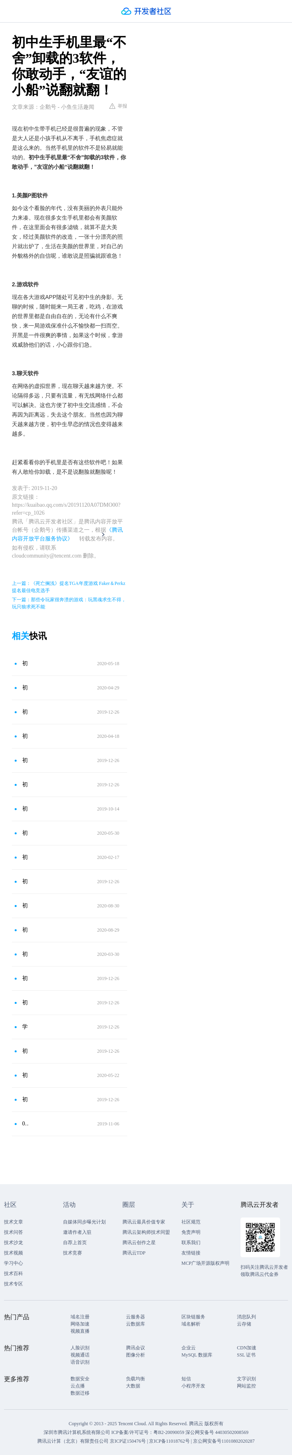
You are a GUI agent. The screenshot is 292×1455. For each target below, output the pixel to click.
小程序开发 (193, 1386)
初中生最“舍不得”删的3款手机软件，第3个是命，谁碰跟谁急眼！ (25, 906)
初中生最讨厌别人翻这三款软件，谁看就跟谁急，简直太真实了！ (25, 978)
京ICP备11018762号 (169, 1441)
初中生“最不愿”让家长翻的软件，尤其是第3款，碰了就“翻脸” (25, 1002)
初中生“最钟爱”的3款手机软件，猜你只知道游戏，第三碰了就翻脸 (25, 1099)
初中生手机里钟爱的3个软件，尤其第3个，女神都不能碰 (25, 809)
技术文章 (13, 1222)
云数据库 (135, 1324)
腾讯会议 (135, 1348)
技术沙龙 (13, 1242)
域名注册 (80, 1317)
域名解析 (190, 1324)
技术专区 (13, 1284)
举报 (118, 106)
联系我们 (190, 1242)
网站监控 (246, 1386)
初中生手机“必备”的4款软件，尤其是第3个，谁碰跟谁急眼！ (25, 833)
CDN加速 (246, 1348)
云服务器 (135, 1317)
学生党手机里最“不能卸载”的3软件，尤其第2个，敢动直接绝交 (25, 1027)
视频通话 (80, 1355)
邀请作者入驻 (77, 1232)
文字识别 (246, 1379)
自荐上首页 (75, 1242)
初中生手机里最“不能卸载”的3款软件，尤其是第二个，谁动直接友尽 (25, 760)
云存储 (244, 1324)
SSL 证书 (246, 1355)
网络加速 (80, 1324)
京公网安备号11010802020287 (224, 1441)
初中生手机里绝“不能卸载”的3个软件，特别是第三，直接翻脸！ (25, 736)
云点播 (78, 1386)
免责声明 (190, 1232)
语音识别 (80, 1362)
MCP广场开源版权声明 (205, 1263)
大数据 (133, 1386)
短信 (186, 1379)
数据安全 (80, 1379)
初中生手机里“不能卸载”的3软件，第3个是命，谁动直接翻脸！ (25, 688)
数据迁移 (80, 1393)
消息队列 (246, 1317)
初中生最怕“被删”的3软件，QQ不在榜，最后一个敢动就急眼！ (25, 954)
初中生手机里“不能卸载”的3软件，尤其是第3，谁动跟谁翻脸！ (25, 784)
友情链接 (190, 1253)
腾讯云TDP (134, 1253)
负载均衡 (135, 1379)
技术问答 (13, 1232)
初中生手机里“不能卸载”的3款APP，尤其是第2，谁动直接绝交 (25, 881)
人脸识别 (80, 1348)
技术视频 (13, 1253)
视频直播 (80, 1331)
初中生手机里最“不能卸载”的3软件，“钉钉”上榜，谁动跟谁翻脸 (25, 663)
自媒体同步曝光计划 (84, 1222)
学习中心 (13, 1263)
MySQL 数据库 (196, 1355)
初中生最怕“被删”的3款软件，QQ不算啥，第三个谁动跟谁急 (25, 1075)
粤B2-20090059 (169, 1432)
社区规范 (190, 1222)
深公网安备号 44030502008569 (216, 1432)
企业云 (188, 1348)
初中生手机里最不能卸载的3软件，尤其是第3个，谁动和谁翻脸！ (25, 857)
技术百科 (13, 1273)
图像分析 (135, 1355)
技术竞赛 (72, 1253)
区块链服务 (193, 1317)
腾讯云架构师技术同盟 (146, 1232)
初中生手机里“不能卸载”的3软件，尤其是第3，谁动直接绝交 (25, 930)
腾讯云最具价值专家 (143, 1222)
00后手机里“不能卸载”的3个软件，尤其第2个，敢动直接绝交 (25, 1124)
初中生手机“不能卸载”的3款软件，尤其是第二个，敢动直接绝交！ (25, 712)
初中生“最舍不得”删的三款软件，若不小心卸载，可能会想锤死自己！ (25, 1051)
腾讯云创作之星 (139, 1242)
